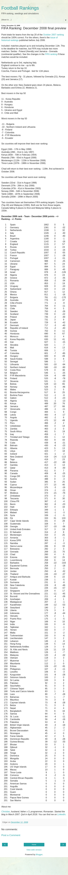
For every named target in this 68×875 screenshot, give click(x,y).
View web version (34, 850)
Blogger (39, 854)
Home (34, 845)
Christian (5, 811)
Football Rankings (20, 8)
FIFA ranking (51, 54)
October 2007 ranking (53, 35)
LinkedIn (61, 814)
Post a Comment (10, 835)
